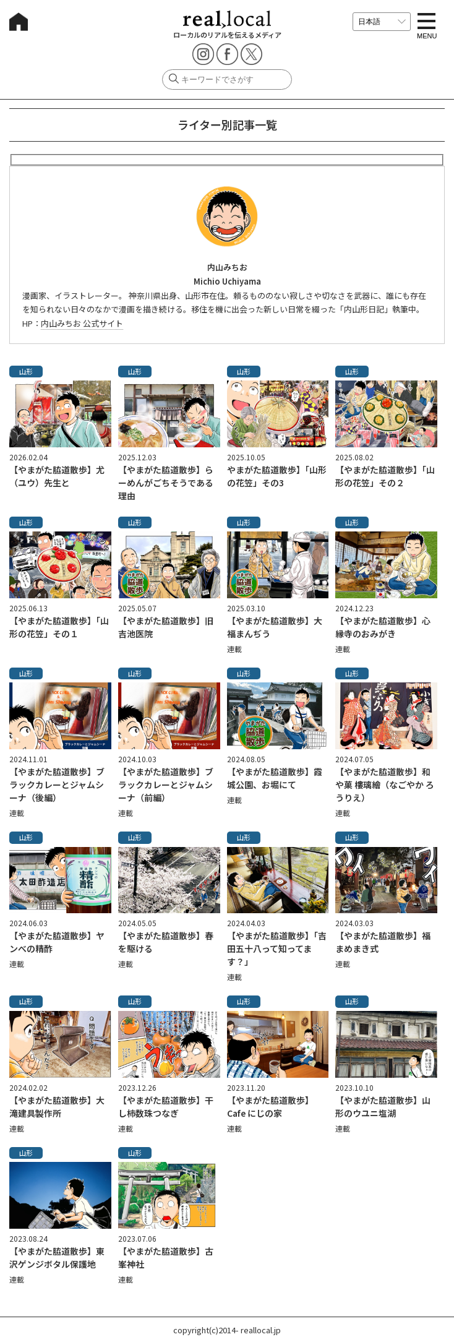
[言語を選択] (382, 21)
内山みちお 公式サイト (82, 323)
